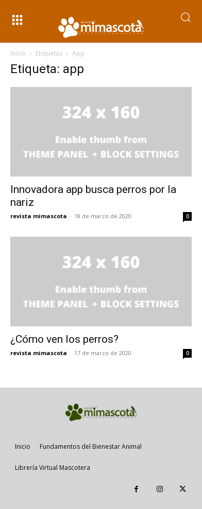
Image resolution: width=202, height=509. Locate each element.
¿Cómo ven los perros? (64, 339)
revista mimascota (38, 216)
